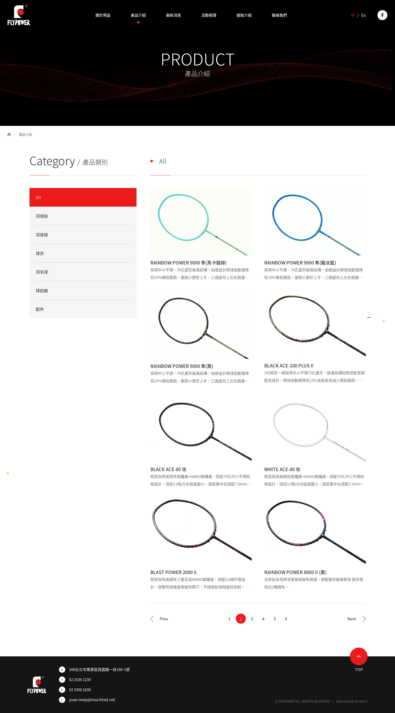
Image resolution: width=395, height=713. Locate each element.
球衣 (40, 253)
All (38, 197)
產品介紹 (138, 15)
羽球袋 (42, 235)
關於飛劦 (103, 15)
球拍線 (42, 290)
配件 (40, 309)
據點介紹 (244, 15)
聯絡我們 (279, 15)
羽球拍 (42, 216)
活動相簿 (208, 15)
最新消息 (173, 15)
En (363, 15)
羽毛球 (42, 272)
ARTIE (363, 701)
